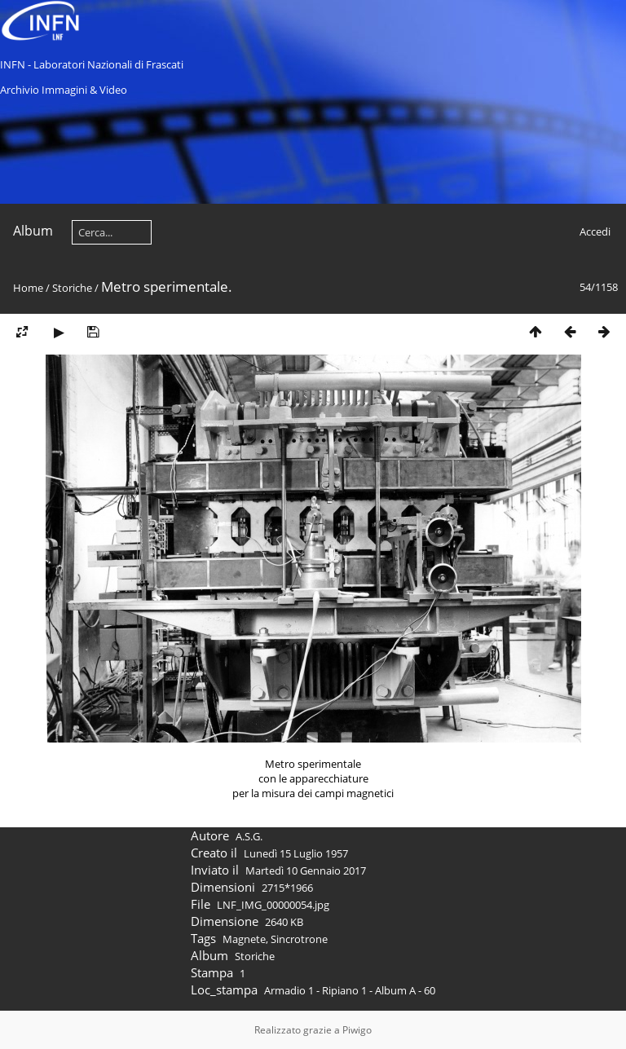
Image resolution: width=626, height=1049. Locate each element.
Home (28, 287)
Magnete (244, 939)
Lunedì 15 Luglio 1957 (296, 853)
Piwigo (357, 1030)
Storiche (72, 287)
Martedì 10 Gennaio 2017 (305, 870)
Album (33, 231)
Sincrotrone (299, 939)
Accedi (595, 231)
